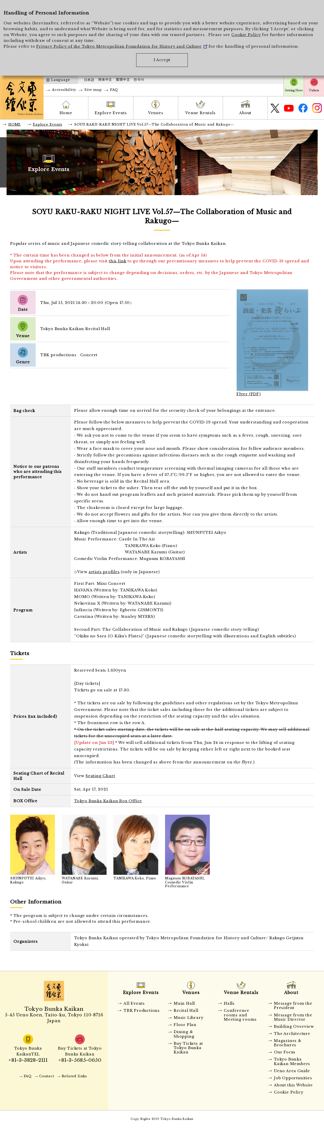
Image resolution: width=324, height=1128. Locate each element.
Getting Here (294, 90)
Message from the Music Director (293, 1017)
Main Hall (184, 1003)
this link (117, 261)
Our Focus (284, 1052)
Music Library (188, 1017)
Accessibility (64, 90)
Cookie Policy (246, 34)
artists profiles (104, 572)
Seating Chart (100, 776)
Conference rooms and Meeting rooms (240, 1015)
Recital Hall (186, 1010)
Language (60, 80)
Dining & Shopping (184, 1034)
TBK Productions (142, 1010)
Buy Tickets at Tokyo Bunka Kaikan (188, 1048)
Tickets (314, 90)
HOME (14, 124)
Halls (229, 1003)
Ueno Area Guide (292, 1071)
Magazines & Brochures (287, 1042)
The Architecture (292, 1033)
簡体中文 (105, 79)
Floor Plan (185, 1024)
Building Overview (294, 1026)
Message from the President (293, 1005)
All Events (134, 1003)
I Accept (162, 60)
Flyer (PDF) (248, 394)
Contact (46, 1076)
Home (65, 113)
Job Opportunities (293, 1078)
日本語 (89, 80)
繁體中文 (123, 79)
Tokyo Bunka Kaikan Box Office (108, 801)
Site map (93, 90)
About (245, 113)
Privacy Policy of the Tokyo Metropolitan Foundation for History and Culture (121, 46)
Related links (74, 1076)
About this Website (293, 1085)
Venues (155, 113)
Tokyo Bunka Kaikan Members (292, 1061)
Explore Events (111, 113)
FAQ (114, 90)
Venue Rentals (200, 113)
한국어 (139, 79)
